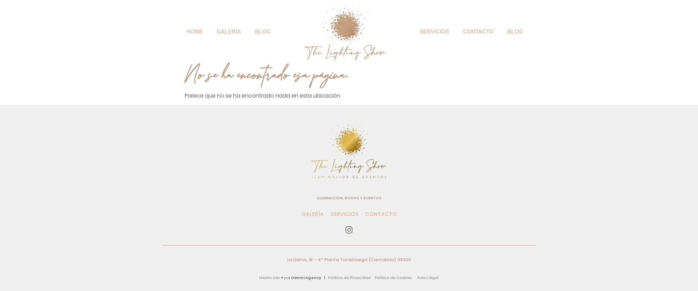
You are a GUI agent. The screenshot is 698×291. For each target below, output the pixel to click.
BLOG (263, 32)
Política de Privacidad (349, 277)
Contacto (478, 32)
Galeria (229, 32)
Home (194, 32)
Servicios (434, 32)
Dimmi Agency (306, 277)
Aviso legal (428, 277)
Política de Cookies (393, 277)
